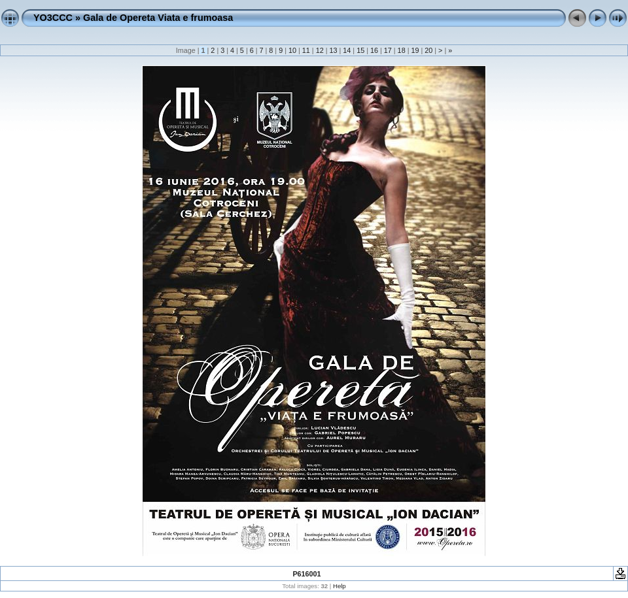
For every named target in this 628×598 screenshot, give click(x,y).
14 (347, 50)
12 (320, 50)
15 (360, 50)
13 (333, 50)
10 (292, 50)
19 (415, 50)
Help (339, 586)
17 (388, 50)
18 (402, 50)
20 (428, 50)
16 (374, 50)
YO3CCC (53, 17)
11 (306, 50)
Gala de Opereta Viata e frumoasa (158, 17)
